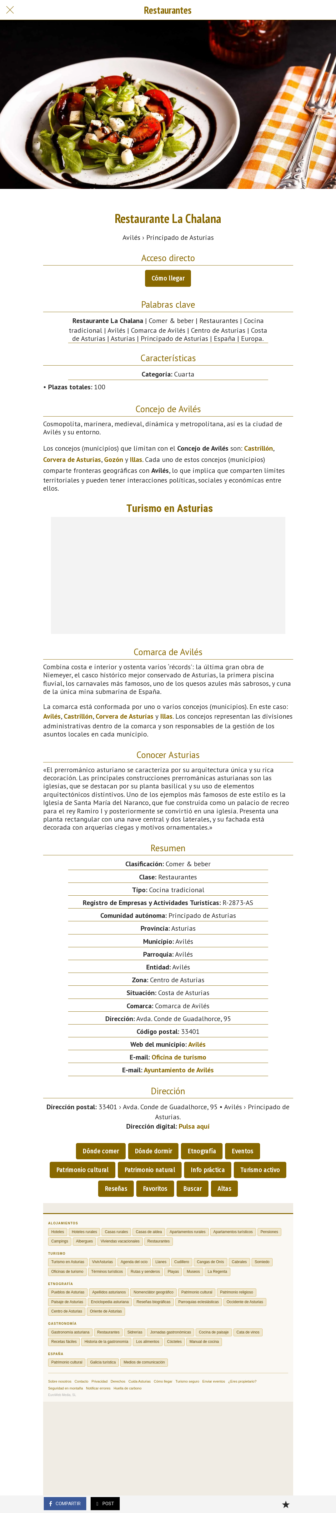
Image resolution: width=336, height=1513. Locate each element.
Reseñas (116, 1188)
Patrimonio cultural (82, 1170)
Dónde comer (101, 1151)
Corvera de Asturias (72, 459)
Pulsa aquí (194, 1126)
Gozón (113, 459)
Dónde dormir (153, 1151)
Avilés (52, 716)
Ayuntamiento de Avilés (179, 1069)
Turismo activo (260, 1170)
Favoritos (155, 1188)
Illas (136, 459)
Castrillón (258, 448)
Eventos (242, 1151)
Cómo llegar (168, 278)
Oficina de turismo (179, 1057)
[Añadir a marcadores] (285, 1504)
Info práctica (208, 1170)
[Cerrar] (10, 10)
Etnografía (202, 1151)
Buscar (192, 1188)
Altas (225, 1188)
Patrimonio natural (149, 1170)
